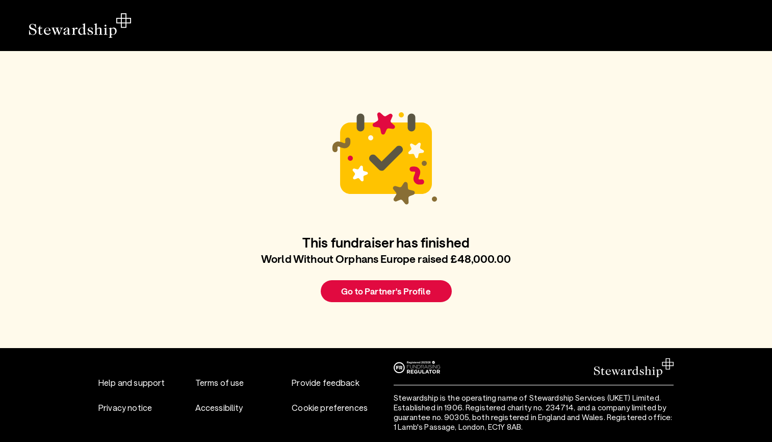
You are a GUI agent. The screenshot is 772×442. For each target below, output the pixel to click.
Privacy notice (125, 407)
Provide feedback (325, 382)
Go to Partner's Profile (385, 291)
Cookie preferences (330, 407)
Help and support (131, 382)
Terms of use (219, 382)
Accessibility (219, 407)
